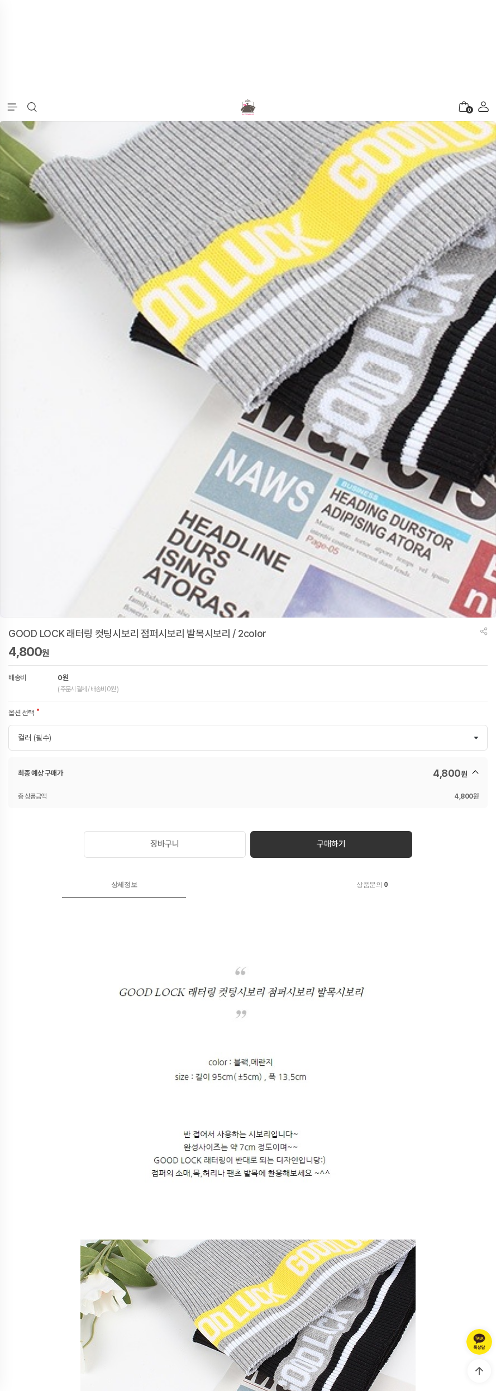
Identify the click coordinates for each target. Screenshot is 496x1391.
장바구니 (164, 844)
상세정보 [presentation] (124, 885)
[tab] (124, 884)
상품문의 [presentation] (372, 885)
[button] (32, 107)
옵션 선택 (21, 713)
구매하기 (331, 844)
